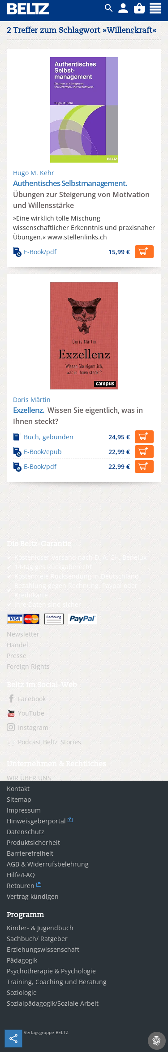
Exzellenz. (29, 410)
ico (108, 8)
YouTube (31, 713)
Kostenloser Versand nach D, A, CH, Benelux (80, 557)
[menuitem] (84, 634)
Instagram (33, 727)
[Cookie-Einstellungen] (157, 1041)
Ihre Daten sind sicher (47, 604)
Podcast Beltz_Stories (49, 742)
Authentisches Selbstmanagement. (70, 183)
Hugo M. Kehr (33, 172)
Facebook (32, 698)
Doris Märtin (32, 399)
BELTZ (28, 8)
